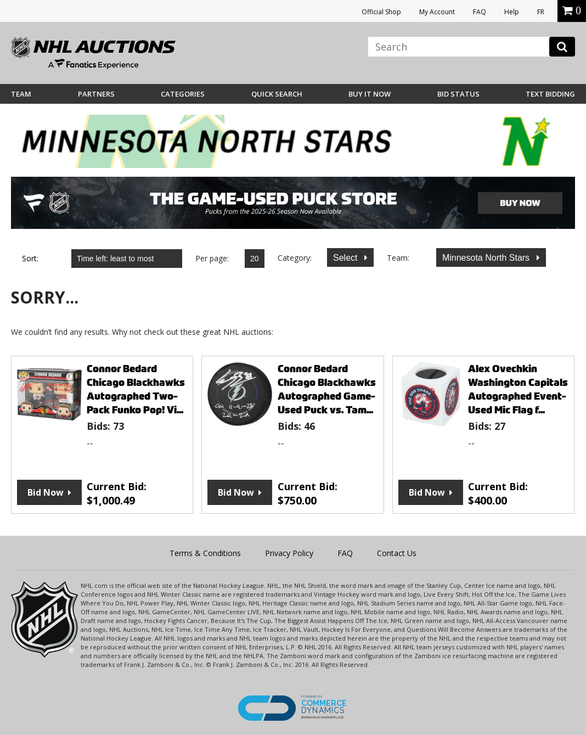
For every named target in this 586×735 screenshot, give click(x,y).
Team (21, 94)
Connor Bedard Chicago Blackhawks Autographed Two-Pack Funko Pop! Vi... (136, 389)
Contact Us (396, 553)
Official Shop (381, 11)
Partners (96, 94)
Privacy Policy (289, 553)
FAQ (479, 11)
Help (511, 11)
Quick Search (276, 94)
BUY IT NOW (369, 94)
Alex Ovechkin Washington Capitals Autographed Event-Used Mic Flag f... (518, 389)
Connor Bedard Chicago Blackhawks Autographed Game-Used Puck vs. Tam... (327, 389)
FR (540, 11)
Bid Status (458, 94)
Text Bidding (550, 94)
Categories (183, 94)
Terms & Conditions (205, 553)
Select (346, 257)
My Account (437, 11)
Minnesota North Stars (487, 257)
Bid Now (45, 492)
